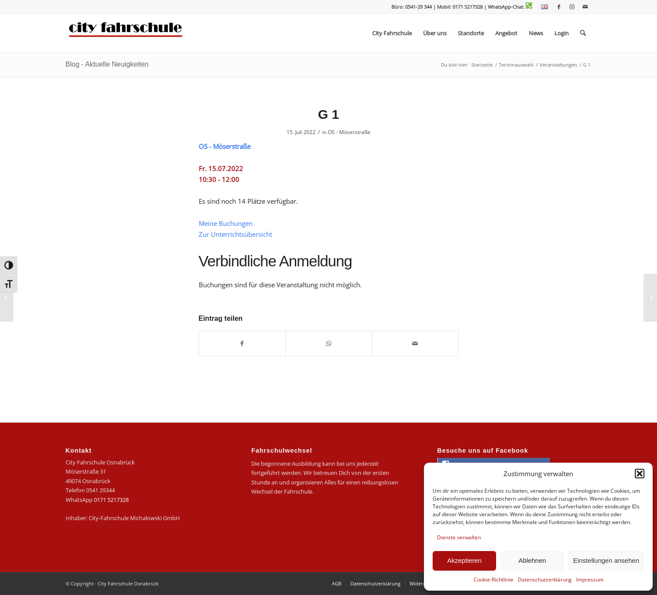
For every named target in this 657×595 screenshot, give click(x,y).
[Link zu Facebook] (559, 6)
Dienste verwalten (459, 537)
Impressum (590, 579)
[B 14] (6, 298)
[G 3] (650, 298)
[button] (639, 473)
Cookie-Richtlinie (494, 579)
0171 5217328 (111, 500)
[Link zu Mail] (585, 6)
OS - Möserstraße (349, 132)
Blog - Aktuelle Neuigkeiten (107, 64)
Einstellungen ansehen (606, 560)
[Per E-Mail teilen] (415, 343)
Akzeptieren (464, 560)
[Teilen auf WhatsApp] (329, 343)
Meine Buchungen (226, 223)
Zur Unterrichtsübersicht (235, 234)
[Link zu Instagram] (572, 6)
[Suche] (582, 33)
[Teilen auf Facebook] (242, 343)
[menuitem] (542, 7)
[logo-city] (126, 33)
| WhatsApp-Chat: (508, 6)
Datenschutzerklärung (545, 579)
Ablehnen (532, 560)
